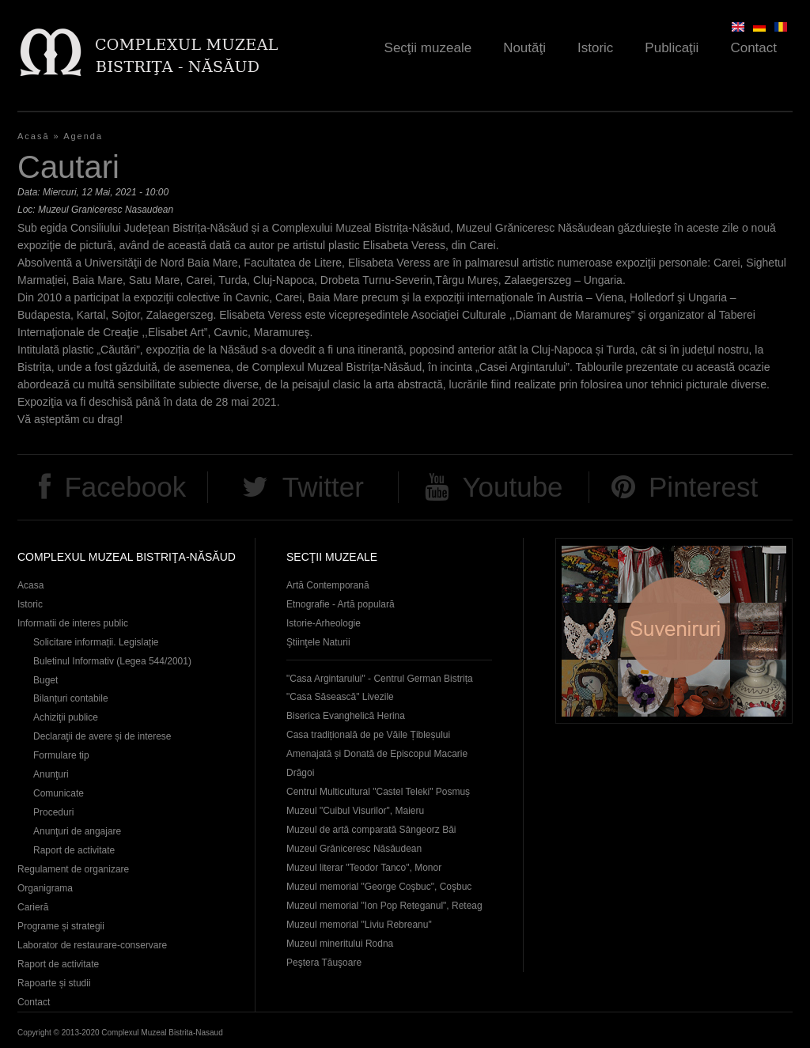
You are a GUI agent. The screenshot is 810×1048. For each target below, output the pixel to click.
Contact (753, 47)
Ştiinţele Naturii (318, 642)
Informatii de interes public (72, 623)
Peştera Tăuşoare (323, 962)
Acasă (33, 136)
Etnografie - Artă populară (340, 604)
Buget (45, 680)
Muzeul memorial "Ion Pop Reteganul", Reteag (384, 905)
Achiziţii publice (65, 717)
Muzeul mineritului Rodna (339, 943)
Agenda (83, 136)
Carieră (32, 907)
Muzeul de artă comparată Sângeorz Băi (371, 829)
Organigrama (45, 888)
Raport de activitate (74, 850)
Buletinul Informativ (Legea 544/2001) (112, 661)
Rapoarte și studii (54, 983)
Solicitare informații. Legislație (96, 642)
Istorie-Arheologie (323, 623)
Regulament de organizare (73, 869)
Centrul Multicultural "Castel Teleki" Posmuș (378, 791)
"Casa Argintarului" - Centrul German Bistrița (379, 678)
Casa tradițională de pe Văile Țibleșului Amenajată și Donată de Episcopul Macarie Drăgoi (376, 753)
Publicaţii (671, 47)
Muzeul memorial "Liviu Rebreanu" (359, 924)
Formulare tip (61, 755)
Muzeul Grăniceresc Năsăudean (354, 848)
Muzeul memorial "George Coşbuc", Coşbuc (378, 886)
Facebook (125, 486)
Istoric (595, 47)
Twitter (323, 486)
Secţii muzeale (428, 47)
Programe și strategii (60, 926)
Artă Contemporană (327, 585)
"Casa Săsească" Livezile (340, 696)
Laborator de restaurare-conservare (92, 945)
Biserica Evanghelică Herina (345, 715)
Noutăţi (524, 47)
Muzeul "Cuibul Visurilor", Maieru (355, 810)
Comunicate (58, 793)
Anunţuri (51, 774)
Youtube (512, 486)
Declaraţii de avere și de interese (102, 736)
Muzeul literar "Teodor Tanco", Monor (363, 867)
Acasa (30, 585)
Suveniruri (674, 631)
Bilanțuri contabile (70, 698)
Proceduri (53, 812)
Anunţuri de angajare (77, 831)
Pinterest (703, 486)
